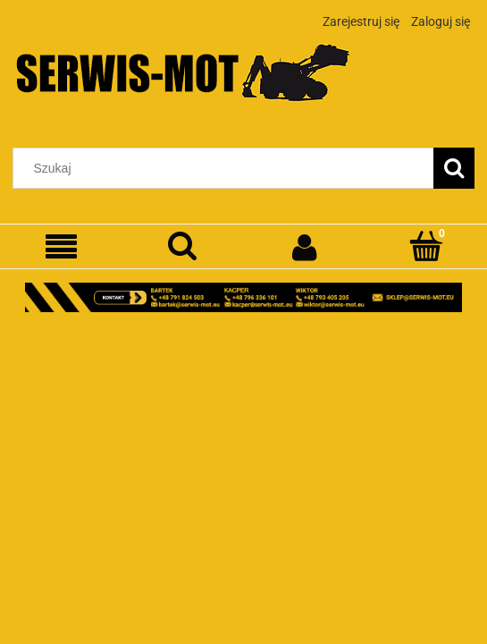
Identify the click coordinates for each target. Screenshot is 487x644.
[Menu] (61, 247)
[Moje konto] (305, 247)
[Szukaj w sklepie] (227, 168)
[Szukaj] (453, 168)
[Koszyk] (426, 246)
